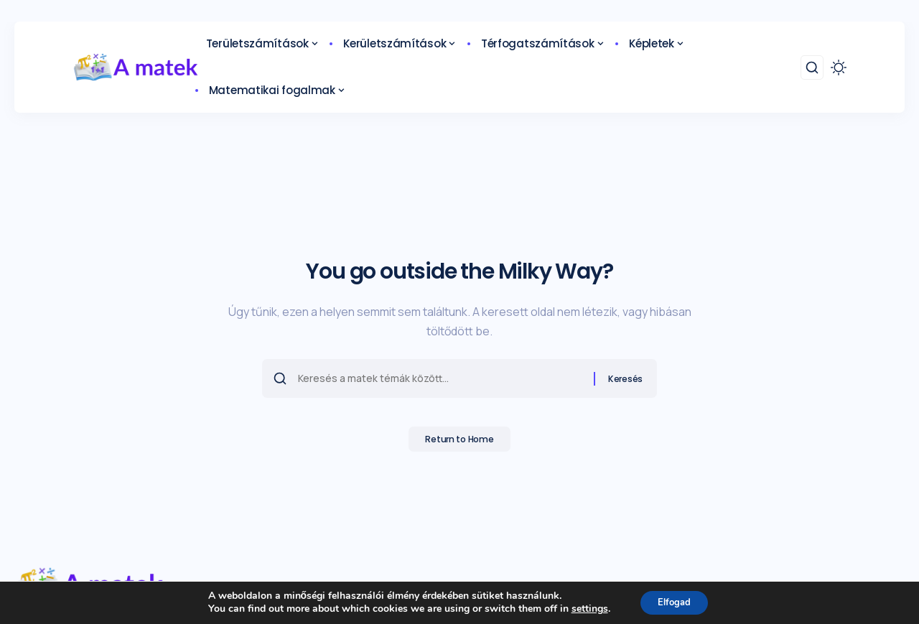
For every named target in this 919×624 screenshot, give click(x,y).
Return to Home (459, 444)
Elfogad (674, 601)
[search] (812, 67)
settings (584, 608)
